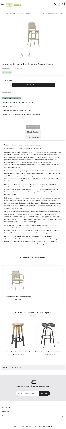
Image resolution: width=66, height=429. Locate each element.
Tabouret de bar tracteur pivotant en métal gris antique (48, 352)
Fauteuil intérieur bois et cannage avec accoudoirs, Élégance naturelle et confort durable (18, 297)
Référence (6, 69)
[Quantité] (6, 85)
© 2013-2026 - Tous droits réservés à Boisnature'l (33, 426)
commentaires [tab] (33, 137)
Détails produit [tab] (33, 132)
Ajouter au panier (33, 85)
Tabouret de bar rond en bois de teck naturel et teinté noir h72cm (17, 352)
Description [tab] (33, 127)
